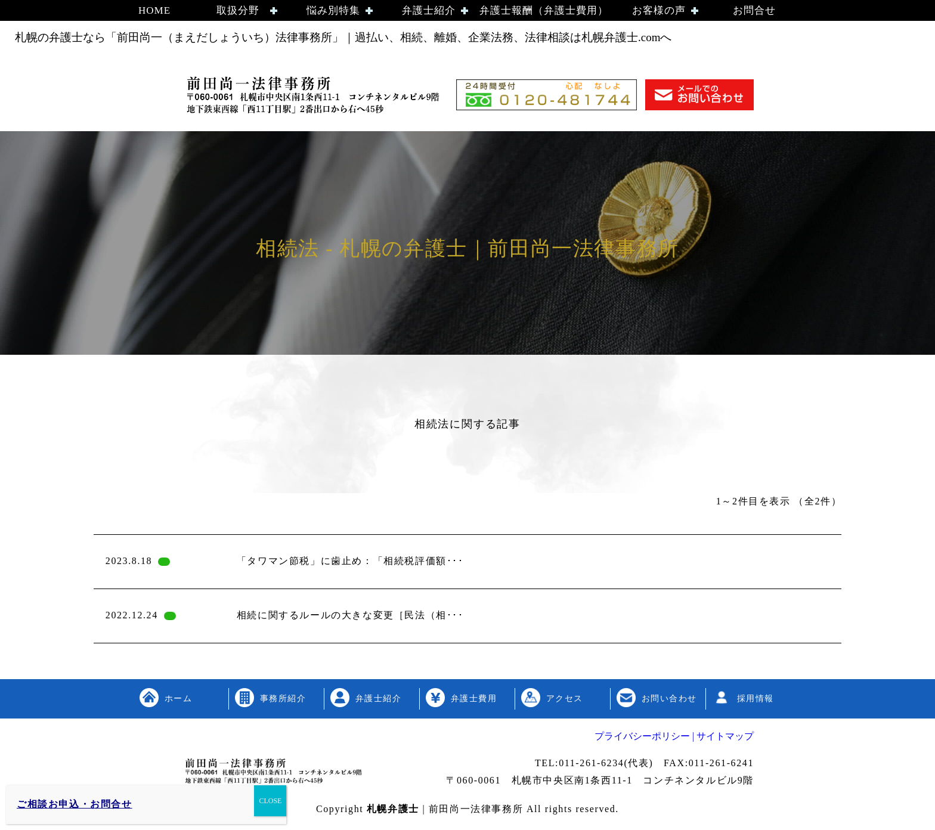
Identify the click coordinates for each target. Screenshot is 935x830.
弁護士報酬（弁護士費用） (543, 10)
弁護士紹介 (429, 10)
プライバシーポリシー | (644, 736)
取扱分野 (237, 10)
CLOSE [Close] (270, 801)
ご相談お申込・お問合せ (74, 804)
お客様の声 (659, 10)
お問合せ (754, 10)
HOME (154, 10)
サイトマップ (724, 736)
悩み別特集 (333, 10)
